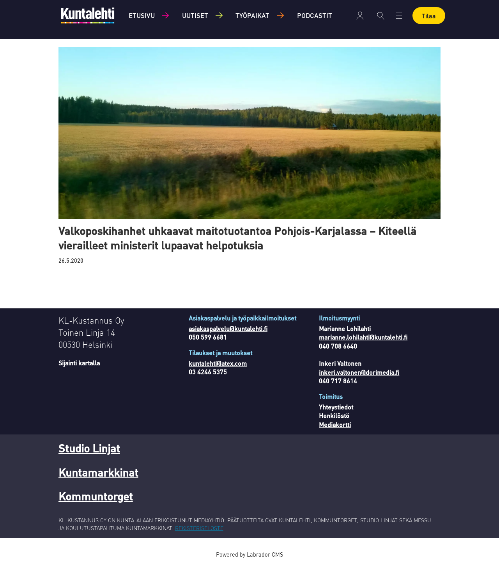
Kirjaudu (360, 16)
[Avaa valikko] (399, 16)
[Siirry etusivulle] (87, 15)
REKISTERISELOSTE (199, 527)
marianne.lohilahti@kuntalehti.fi (363, 337)
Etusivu (142, 15)
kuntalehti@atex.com (218, 363)
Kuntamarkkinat (98, 472)
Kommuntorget (95, 496)
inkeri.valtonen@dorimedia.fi (359, 372)
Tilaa (429, 16)
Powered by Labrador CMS (249, 554)
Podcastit (314, 15)
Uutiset (195, 15)
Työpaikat (252, 15)
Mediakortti (335, 424)
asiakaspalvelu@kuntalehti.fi (228, 328)
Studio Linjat (89, 448)
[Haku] (381, 15)
